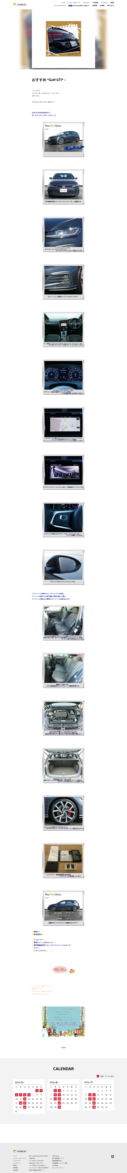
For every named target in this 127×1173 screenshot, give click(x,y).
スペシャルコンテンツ (60, 5)
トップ (63, 2)
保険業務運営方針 (57, 1150)
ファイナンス (104, 2)
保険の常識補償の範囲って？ (36, 1160)
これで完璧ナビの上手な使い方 (37, 1155)
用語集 (112, 2)
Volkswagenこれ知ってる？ (36, 1152)
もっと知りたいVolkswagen (36, 1150)
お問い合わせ (110, 5)
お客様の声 (32, 1148)
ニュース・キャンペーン (73, 2)
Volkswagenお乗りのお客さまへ (79, 5)
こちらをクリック (45, 994)
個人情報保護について (58, 1148)
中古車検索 (95, 2)
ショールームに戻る (63, 1054)
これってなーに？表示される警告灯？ (39, 1157)
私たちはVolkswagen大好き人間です (38, 1145)
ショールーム (86, 2)
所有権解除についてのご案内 (60, 1152)
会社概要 (102, 5)
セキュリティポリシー (58, 1157)
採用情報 (94, 5)
